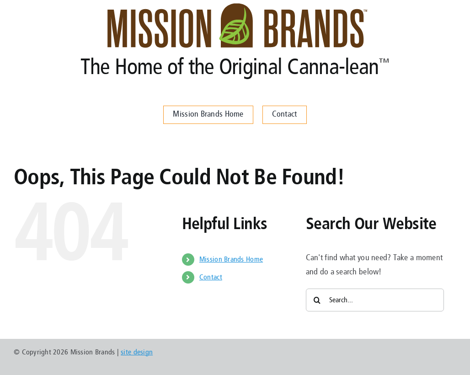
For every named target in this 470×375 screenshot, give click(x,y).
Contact (210, 277)
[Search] (317, 300)
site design (137, 352)
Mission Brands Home (231, 259)
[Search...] (375, 300)
